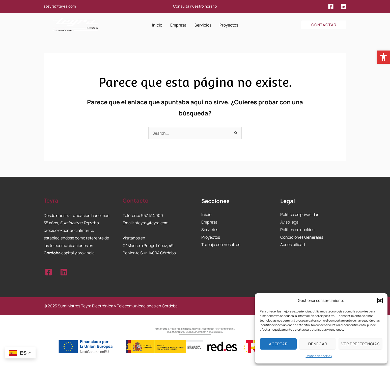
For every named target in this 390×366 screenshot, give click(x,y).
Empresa (209, 222)
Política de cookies (319, 356)
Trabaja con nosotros (220, 244)
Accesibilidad (292, 244)
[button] (383, 57)
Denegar (317, 344)
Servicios (209, 229)
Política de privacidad (299, 214)
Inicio (206, 214)
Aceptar (278, 344)
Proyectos (210, 237)
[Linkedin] (343, 6)
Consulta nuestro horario (195, 6)
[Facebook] (331, 6)
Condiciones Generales (301, 237)
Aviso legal (289, 222)
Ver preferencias (360, 344)
